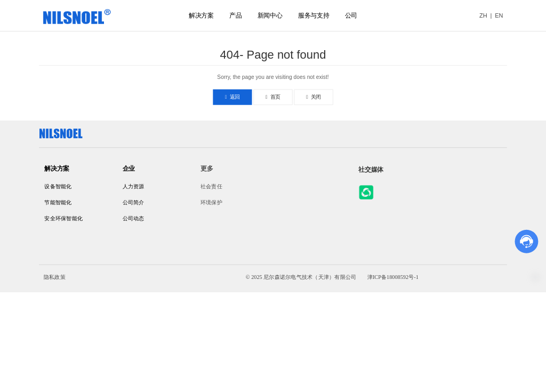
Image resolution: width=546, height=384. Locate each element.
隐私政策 (55, 277)
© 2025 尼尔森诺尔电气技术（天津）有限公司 (301, 277)
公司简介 (133, 202)
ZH (483, 15)
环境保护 (211, 202)
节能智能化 (57, 202)
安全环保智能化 (63, 218)
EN (499, 15)
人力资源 (133, 187)
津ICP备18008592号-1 (393, 277)
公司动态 (133, 218)
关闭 (313, 97)
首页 (273, 97)
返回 (232, 97)
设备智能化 (57, 187)
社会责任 (211, 187)
